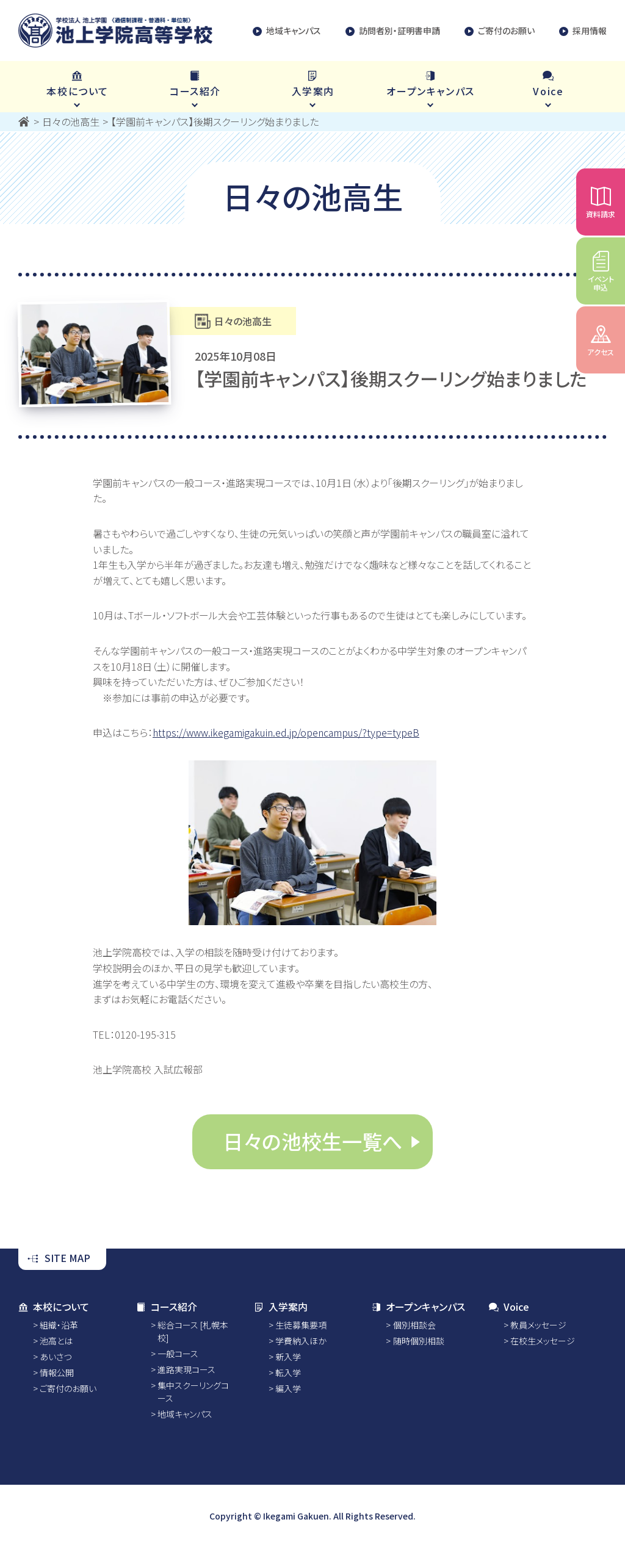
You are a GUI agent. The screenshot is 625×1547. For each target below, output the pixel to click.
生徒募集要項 (301, 1325)
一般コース (177, 1353)
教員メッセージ (538, 1325)
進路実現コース (186, 1369)
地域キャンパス (287, 30)
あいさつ (55, 1356)
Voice (509, 1306)
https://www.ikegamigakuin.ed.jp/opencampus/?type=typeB (286, 732)
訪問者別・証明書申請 (392, 30)
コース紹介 (166, 1306)
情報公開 (57, 1372)
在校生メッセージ (542, 1341)
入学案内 (281, 1306)
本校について (53, 1306)
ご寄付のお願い (499, 30)
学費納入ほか (301, 1341)
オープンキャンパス (418, 1306)
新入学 (288, 1356)
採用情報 (583, 30)
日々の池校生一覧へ (312, 1141)
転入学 (288, 1372)
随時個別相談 (418, 1341)
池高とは (56, 1341)
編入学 (288, 1388)
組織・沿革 (59, 1325)
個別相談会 (414, 1325)
